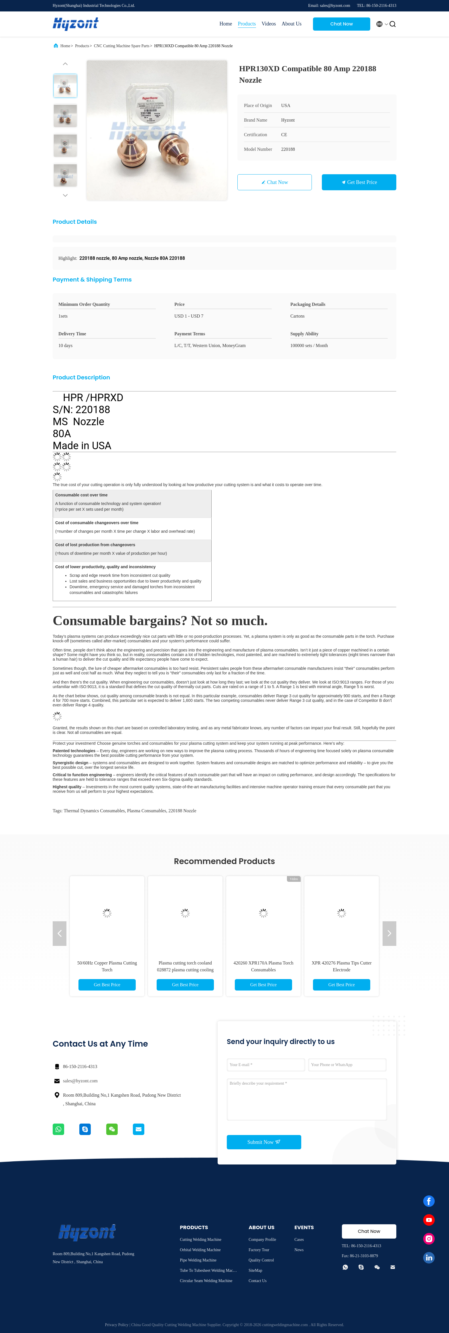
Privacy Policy (116, 1325)
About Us (291, 24)
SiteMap (255, 1270)
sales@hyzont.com (80, 1080)
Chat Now (341, 24)
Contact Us (258, 1281)
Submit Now (264, 1142)
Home (226, 24)
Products (247, 24)
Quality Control (261, 1260)
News (299, 1250)
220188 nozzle (182, 810)
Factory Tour (259, 1250)
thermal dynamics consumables (94, 810)
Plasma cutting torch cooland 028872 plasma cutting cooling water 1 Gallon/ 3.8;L (185, 969)
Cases (299, 1239)
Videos (269, 24)
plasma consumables (146, 810)
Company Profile (262, 1239)
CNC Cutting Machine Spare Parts (121, 46)
